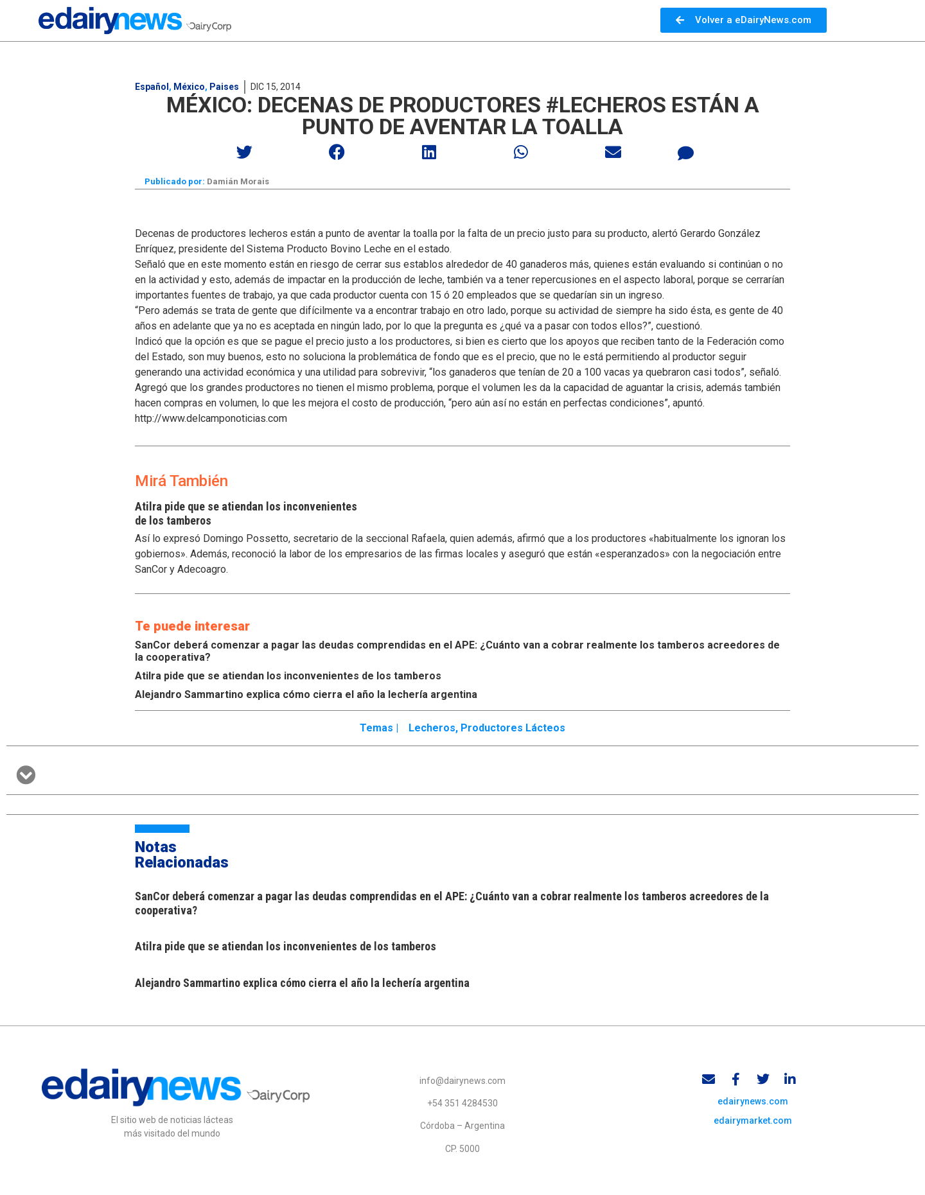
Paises (224, 87)
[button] (245, 151)
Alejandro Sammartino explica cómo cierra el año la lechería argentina (306, 695)
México (189, 87)
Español (152, 87)
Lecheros (432, 729)
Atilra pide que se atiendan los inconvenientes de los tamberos (288, 676)
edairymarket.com (753, 1123)
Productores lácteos (513, 729)
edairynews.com (753, 1104)
